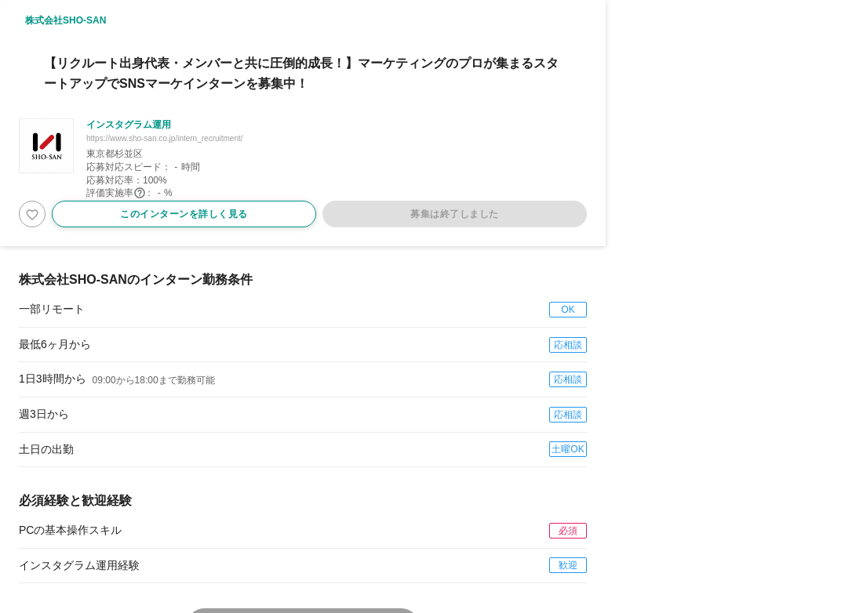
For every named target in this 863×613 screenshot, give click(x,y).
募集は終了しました (454, 214)
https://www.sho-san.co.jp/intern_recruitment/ (164, 138)
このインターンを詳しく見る (184, 214)
